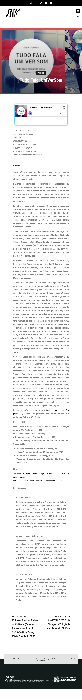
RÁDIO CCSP (41, 73)
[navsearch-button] (77, 16)
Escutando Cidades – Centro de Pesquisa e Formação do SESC (37, 481)
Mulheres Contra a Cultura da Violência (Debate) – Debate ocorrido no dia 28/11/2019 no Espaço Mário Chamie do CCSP (26, 626)
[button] (78, 11)
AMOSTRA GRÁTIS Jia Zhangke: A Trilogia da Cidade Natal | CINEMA (55, 622)
